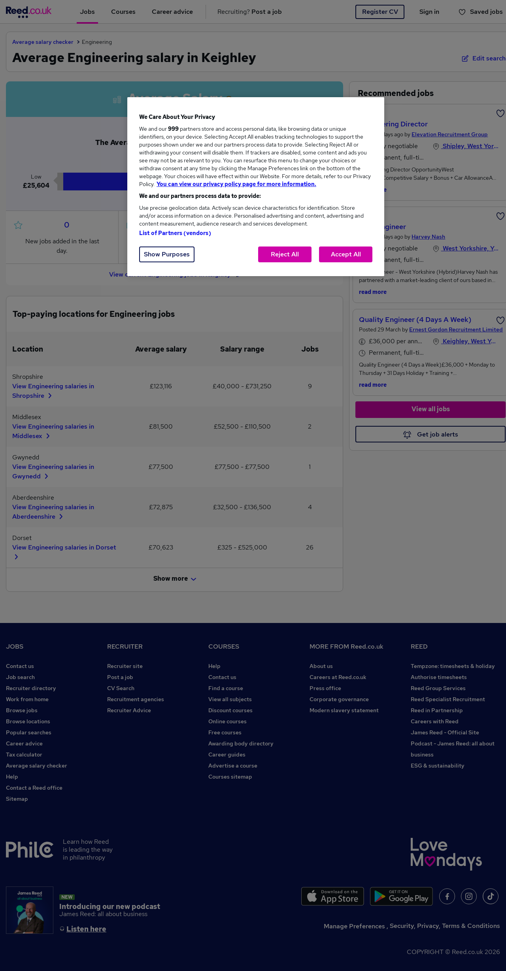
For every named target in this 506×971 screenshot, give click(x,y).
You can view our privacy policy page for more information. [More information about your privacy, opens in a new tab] (236, 184)
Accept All (346, 254)
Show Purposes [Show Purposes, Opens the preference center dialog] (167, 254)
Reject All (285, 254)
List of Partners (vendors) (175, 233)
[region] (255, 186)
